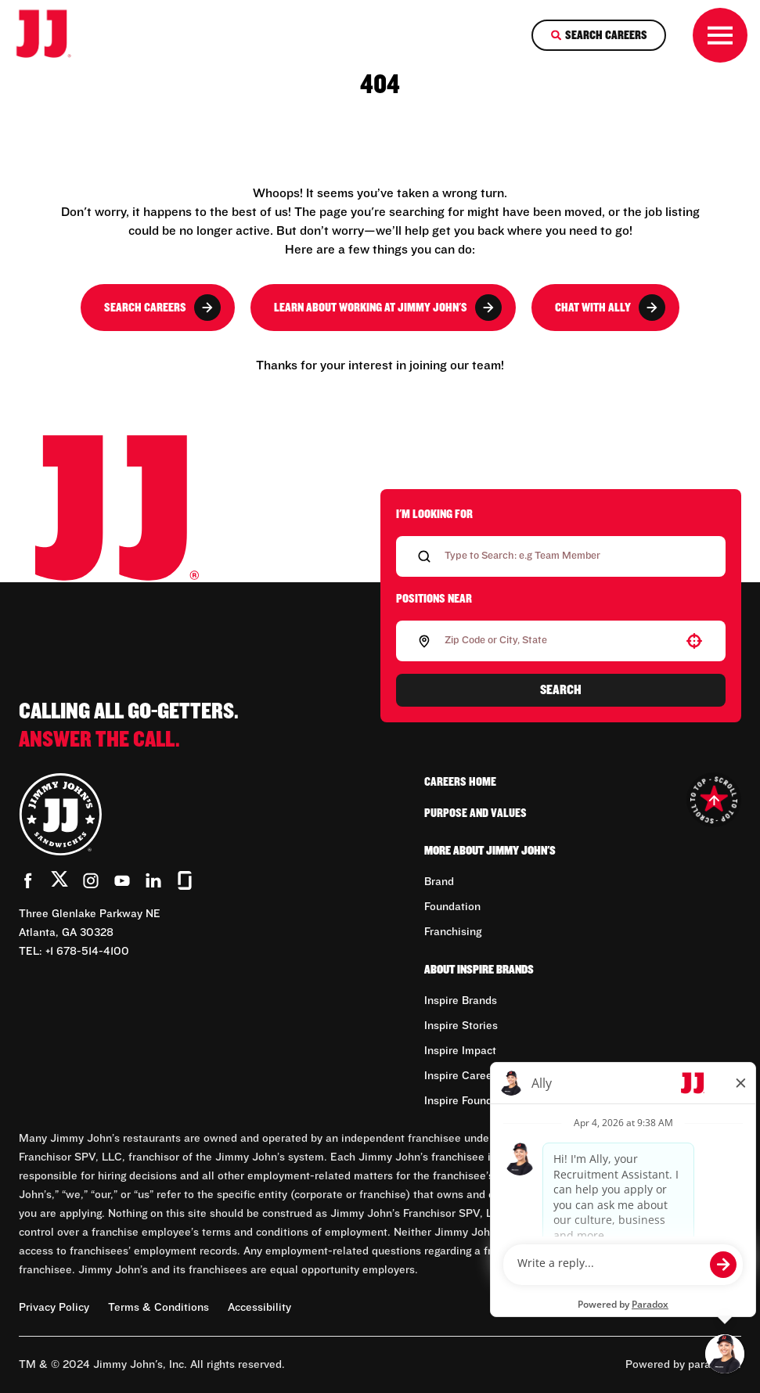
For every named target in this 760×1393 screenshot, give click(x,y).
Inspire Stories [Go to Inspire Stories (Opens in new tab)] (461, 1025)
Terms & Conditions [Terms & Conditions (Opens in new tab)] (158, 1307)
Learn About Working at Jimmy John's (388, 307)
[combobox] (558, 641)
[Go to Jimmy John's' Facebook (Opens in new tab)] (28, 880)
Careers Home (460, 782)
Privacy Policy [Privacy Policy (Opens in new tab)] (54, 1307)
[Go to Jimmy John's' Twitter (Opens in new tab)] (59, 882)
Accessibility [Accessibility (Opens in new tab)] (259, 1307)
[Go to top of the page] (713, 799)
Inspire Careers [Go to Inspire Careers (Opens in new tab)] (463, 1076)
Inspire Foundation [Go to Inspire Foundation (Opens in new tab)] (471, 1101)
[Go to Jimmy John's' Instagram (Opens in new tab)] (90, 880)
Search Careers (162, 307)
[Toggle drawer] (720, 35)
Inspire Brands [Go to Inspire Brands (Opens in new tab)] (460, 1000)
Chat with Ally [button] (610, 307)
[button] (694, 641)
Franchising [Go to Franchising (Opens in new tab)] (452, 932)
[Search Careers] (598, 35)
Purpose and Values (475, 813)
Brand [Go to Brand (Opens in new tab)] (439, 881)
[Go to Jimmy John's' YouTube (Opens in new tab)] (122, 880)
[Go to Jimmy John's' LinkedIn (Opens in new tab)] (153, 880)
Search (561, 690)
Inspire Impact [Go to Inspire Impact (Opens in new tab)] (460, 1051)
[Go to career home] (54, 35)
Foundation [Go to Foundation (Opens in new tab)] (452, 907)
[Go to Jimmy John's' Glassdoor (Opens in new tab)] (184, 880)
